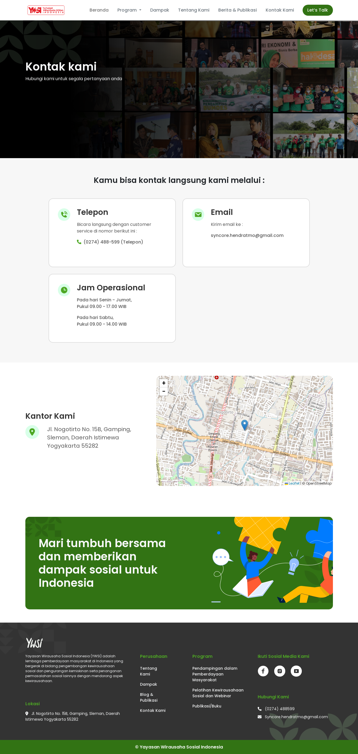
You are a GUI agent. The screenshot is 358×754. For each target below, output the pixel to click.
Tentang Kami (193, 10)
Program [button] (127, 10)
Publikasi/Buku (206, 706)
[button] (244, 425)
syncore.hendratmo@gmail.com (247, 235)
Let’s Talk (317, 10)
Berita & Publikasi (237, 10)
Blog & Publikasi (148, 697)
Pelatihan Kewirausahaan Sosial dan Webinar (218, 693)
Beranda (99, 10)
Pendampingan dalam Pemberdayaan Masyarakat (214, 674)
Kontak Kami (280, 10)
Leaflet (292, 483)
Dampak (159, 10)
